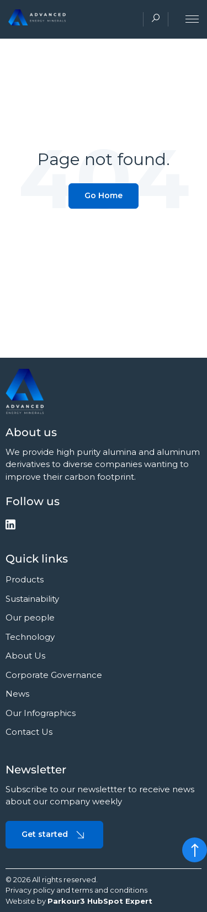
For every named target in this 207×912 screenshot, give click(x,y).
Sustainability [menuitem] (32, 598)
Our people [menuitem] (30, 617)
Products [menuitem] (25, 579)
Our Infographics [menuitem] (41, 713)
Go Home (103, 195)
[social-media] (10, 526)
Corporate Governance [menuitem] (54, 675)
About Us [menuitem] (25, 655)
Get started (54, 834)
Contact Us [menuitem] (29, 732)
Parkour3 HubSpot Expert (99, 901)
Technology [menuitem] (30, 637)
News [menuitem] (17, 693)
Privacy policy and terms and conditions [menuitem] (76, 890)
